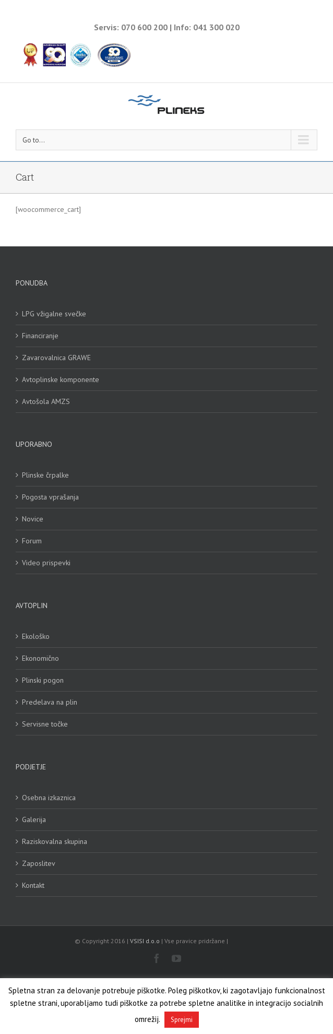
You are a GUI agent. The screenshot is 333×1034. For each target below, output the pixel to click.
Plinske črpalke (45, 475)
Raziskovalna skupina (54, 841)
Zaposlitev (38, 863)
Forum (32, 540)
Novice (32, 519)
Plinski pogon (43, 680)
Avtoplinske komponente (60, 379)
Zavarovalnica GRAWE (56, 357)
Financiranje (40, 335)
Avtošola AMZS (46, 401)
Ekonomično (40, 658)
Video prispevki (46, 562)
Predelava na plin (49, 702)
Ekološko (36, 636)
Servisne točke (45, 724)
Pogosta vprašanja (50, 497)
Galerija (34, 819)
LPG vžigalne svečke (54, 313)
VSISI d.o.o (145, 941)
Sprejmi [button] (182, 1019)
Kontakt (33, 885)
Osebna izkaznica (49, 797)
